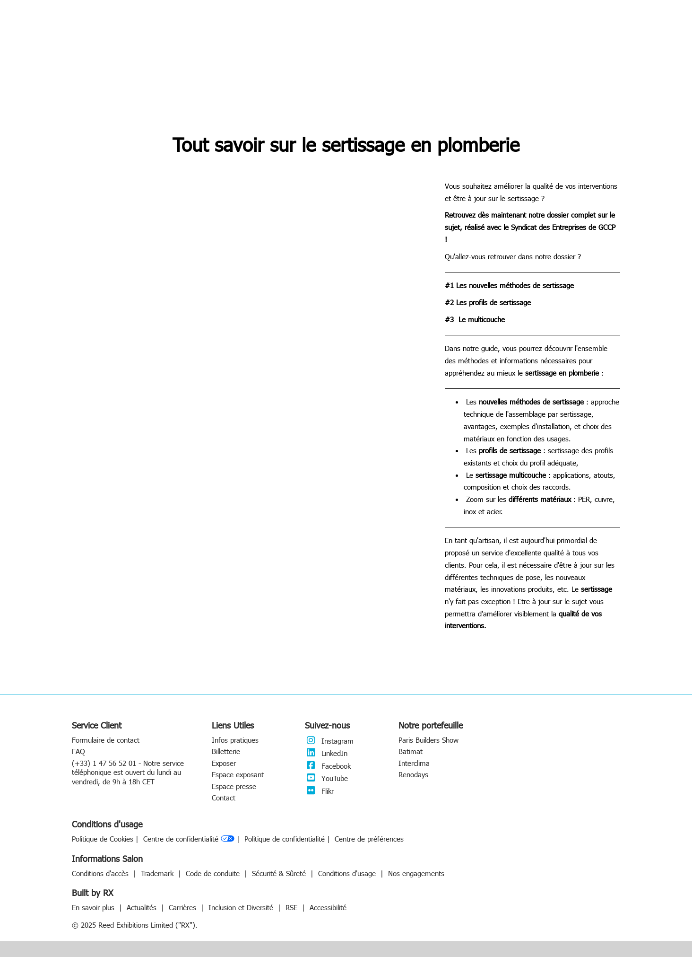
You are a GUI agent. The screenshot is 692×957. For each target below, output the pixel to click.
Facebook (328, 766)
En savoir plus (94, 907)
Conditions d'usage (348, 873)
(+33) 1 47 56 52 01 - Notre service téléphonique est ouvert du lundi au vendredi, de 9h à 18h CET (128, 772)
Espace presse (234, 786)
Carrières (184, 907)
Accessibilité (328, 907)
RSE (292, 907)
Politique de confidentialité (284, 838)
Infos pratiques (235, 740)
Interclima (414, 763)
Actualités (143, 907)
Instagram (329, 741)
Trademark (158, 873)
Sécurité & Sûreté (280, 873)
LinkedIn (326, 753)
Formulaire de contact (105, 740)
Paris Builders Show (428, 740)
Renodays (413, 774)
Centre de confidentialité (188, 839)
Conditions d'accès (101, 873)
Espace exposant (238, 774)
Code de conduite (214, 873)
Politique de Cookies (102, 838)
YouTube (326, 778)
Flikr (319, 791)
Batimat (410, 751)
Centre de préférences (369, 838)
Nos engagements (416, 873)
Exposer (224, 763)
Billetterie (226, 751)
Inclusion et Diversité (242, 907)
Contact (223, 797)
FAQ (78, 751)
